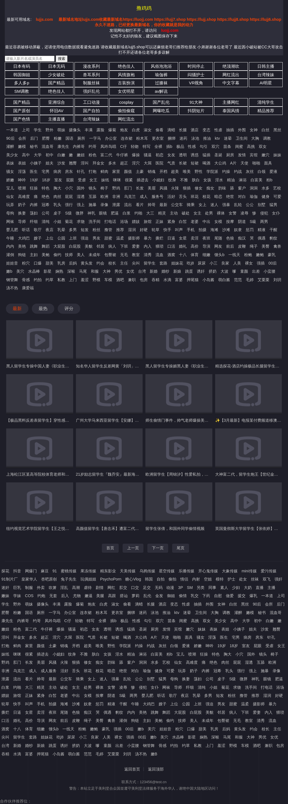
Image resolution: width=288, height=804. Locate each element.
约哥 (92, 146)
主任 (124, 263)
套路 (163, 263)
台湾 (142, 271)
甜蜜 (108, 238)
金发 (159, 595)
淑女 (148, 130)
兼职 (132, 279)
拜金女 (98, 163)
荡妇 (34, 213)
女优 (130, 271)
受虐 (82, 180)
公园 (61, 238)
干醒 (273, 229)
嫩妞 (81, 155)
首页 (110, 548)
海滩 (214, 229)
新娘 (177, 271)
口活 (171, 246)
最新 (163, 204)
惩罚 (250, 229)
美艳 (22, 246)
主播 (271, 587)
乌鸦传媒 (147, 571)
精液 (262, 229)
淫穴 (136, 163)
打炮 (92, 171)
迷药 (183, 138)
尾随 (218, 238)
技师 (69, 254)
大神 (107, 271)
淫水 (219, 180)
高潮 (76, 587)
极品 (180, 146)
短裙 (195, 163)
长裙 (183, 163)
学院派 (212, 171)
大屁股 (59, 246)
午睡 (10, 238)
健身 (265, 196)
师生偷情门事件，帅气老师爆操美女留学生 (182, 420)
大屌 (148, 163)
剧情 (100, 587)
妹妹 (277, 155)
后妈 (73, 263)
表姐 (22, 163)
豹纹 (273, 238)
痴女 (210, 188)
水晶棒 (34, 271)
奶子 (22, 204)
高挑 (251, 146)
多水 (112, 163)
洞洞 (254, 188)
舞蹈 (46, 246)
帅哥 (152, 204)
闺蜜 (239, 146)
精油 (231, 180)
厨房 (230, 155)
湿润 (132, 229)
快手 (167, 229)
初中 (49, 155)
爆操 (136, 155)
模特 (220, 579)
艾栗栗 (263, 279)
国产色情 (21, 119)
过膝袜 (161, 82)
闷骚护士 (196, 74)
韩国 (149, 579)
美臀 (265, 246)
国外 (81, 188)
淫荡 (22, 171)
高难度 (24, 196)
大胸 (255, 138)
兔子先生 (68, 579)
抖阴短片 (196, 110)
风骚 (163, 188)
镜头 (92, 188)
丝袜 (255, 579)
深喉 (71, 271)
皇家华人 (29, 579)
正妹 (159, 221)
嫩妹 (5, 595)
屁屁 (69, 196)
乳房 (61, 263)
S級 (253, 221)
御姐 (171, 595)
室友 (58, 180)
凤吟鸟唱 (108, 146)
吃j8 (190, 263)
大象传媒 (230, 571)
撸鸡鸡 (144, 8)
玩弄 (10, 204)
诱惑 (195, 155)
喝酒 (206, 163)
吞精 (155, 279)
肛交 (123, 587)
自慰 (218, 595)
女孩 (207, 180)
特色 (46, 188)
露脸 (100, 130)
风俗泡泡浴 (161, 66)
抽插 (230, 130)
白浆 (126, 213)
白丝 (265, 130)
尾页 (180, 548)
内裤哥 (79, 146)
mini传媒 (249, 571)
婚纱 (165, 271)
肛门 (128, 188)
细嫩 (206, 254)
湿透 (81, 196)
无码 (159, 587)
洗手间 (94, 221)
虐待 (88, 587)
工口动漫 (91, 102)
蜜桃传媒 (68, 571)
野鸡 (116, 188)
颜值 (128, 171)
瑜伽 (254, 196)
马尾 (83, 271)
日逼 (171, 238)
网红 (111, 587)
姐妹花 (177, 263)
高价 (195, 246)
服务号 (157, 196)
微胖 (80, 213)
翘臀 (73, 163)
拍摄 (202, 229)
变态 (206, 130)
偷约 (57, 254)
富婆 (179, 279)
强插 (261, 263)
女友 (171, 155)
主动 (174, 213)
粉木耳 (142, 138)
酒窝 (171, 254)
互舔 (92, 196)
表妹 (10, 163)
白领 (262, 171)
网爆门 (31, 571)
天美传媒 (128, 571)
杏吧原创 (49, 579)
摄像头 (75, 130)
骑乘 (191, 204)
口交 (135, 587)
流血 (159, 254)
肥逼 (115, 213)
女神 (254, 130)
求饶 (81, 221)
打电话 (110, 221)
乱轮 (238, 204)
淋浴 (243, 180)
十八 (183, 254)
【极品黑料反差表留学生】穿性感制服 (39, 420)
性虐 (218, 130)
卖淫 (195, 238)
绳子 (254, 246)
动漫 (170, 587)
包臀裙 (110, 254)
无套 (53, 595)
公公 (250, 204)
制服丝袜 (91, 82)
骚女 (10, 171)
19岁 (34, 180)
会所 (22, 138)
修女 (198, 188)
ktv (217, 138)
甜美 (49, 263)
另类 (200, 587)
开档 (163, 171)
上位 (49, 238)
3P (180, 587)
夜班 (206, 238)
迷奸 (5, 587)
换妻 (22, 213)
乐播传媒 (186, 571)
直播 (260, 587)
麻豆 (45, 571)
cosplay (126, 102)
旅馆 (148, 221)
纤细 (34, 221)
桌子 (57, 213)
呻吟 (22, 180)
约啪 (138, 213)
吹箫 (53, 587)
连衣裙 (126, 138)
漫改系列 (91, 66)
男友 (96, 238)
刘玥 (277, 279)
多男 (73, 229)
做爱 (230, 595)
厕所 (81, 138)
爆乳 (253, 595)
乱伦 (147, 595)
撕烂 (159, 238)
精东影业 (108, 571)
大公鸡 (220, 163)
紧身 (171, 221)
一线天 (234, 254)
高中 (26, 155)
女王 (93, 180)
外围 (242, 130)
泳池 (195, 138)
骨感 (26, 279)
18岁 (46, 180)
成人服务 (49, 671)
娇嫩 (10, 180)
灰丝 (250, 171)
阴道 (242, 221)
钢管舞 (12, 279)
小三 (213, 263)
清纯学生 (265, 102)
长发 (140, 188)
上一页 (133, 548)
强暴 (226, 204)
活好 (171, 196)
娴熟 (59, 271)
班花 (195, 196)
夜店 (49, 229)
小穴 (69, 188)
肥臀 (46, 138)
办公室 (111, 138)
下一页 (158, 548)
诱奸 (201, 271)
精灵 (162, 213)
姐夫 (49, 163)
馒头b (219, 254)
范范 (238, 279)
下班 (124, 246)
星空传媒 (167, 571)
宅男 (46, 171)
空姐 (208, 579)
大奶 (248, 587)
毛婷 (250, 279)
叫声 (179, 229)
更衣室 (158, 138)
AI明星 (266, 82)
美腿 (100, 595)
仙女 (10, 196)
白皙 (183, 221)
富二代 (106, 155)
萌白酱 (224, 279)
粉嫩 (58, 138)
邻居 (100, 246)
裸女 (249, 263)
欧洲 (104, 196)
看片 (140, 204)
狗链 (22, 254)
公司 (46, 213)
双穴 (215, 146)
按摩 (230, 221)
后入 (65, 595)
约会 (100, 263)
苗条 (227, 146)
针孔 (81, 171)
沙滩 (226, 229)
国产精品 (56, 82)
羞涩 (85, 279)
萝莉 (136, 595)
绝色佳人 (126, 66)
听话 (26, 229)
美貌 (89, 246)
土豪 (140, 171)
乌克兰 (130, 196)
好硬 (144, 229)
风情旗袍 (126, 74)
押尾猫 (193, 279)
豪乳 (272, 254)
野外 (49, 130)
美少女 (12, 155)
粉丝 (96, 229)
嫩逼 (89, 595)
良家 (225, 263)
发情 (242, 155)
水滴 (167, 279)
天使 (244, 163)
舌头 (183, 196)
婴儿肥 (12, 229)
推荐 (120, 229)
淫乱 (64, 587)
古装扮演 (126, 82)
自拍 (161, 579)
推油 (207, 138)
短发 (85, 229)
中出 (206, 221)
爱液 (273, 171)
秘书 (34, 146)
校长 (112, 263)
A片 (233, 163)
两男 (264, 221)
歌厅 (38, 229)
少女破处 (56, 74)
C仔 (123, 146)
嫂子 (38, 238)
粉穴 (26, 263)
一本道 (12, 130)
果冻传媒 (88, 571)
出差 (256, 271)
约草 (49, 279)
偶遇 (262, 238)
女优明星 (126, 91)
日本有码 (21, 66)
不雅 (184, 180)
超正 (124, 163)
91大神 (196, 102)
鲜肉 (104, 171)
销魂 (152, 171)
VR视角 (196, 82)
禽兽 (277, 246)
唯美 (187, 171)
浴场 (124, 221)
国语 (69, 138)
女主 (197, 213)
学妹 (17, 595)
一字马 (95, 138)
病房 (57, 171)
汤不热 (12, 288)
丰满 (89, 130)
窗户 (242, 188)
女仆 (276, 213)
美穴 (20, 271)
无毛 (124, 254)
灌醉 (10, 146)
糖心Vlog (133, 579)
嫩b (9, 271)
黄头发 (87, 263)
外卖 (41, 587)
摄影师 (134, 238)
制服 (29, 587)
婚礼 (183, 246)
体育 (195, 254)
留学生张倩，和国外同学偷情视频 (174, 528)
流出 (128, 204)
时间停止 (196, 66)
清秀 (148, 254)
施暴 (92, 204)
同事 (212, 587)
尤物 (77, 595)
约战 (238, 171)
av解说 (161, 91)
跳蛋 (189, 271)
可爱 (277, 196)
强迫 (85, 238)
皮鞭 (242, 246)
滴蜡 (171, 130)
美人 (81, 254)
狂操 (34, 188)
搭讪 (124, 595)
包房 (144, 279)
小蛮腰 (269, 271)
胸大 (57, 188)
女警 (233, 213)
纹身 (172, 180)
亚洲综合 (56, 102)
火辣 (175, 188)
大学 (38, 155)
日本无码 (56, 66)
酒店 (195, 130)
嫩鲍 (260, 254)
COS (29, 595)
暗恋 (218, 196)
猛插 (206, 155)
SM (190, 587)
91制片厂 (9, 579)
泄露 (116, 204)
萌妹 (61, 130)
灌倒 (10, 254)
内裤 (34, 204)
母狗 (10, 213)
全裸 (158, 146)
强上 (81, 204)
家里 (116, 171)
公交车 (177, 204)
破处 (186, 213)
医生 (34, 171)
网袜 (10, 221)
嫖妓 (136, 221)
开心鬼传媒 (208, 571)
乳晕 (61, 229)
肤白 (196, 180)
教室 (136, 254)
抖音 (17, 571)
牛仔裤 (122, 155)
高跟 (112, 595)
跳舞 (34, 246)
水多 (265, 188)
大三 (150, 213)
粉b (269, 180)
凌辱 (244, 213)
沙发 (61, 163)
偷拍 (172, 579)
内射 (196, 579)
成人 (144, 196)
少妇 (236, 587)
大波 (224, 271)
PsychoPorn (110, 579)
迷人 (214, 204)
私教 (61, 279)
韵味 (222, 188)
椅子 (104, 188)
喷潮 (22, 188)
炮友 (124, 130)
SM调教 (21, 91)
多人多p (21, 82)
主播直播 (56, 119)
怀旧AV (57, 110)
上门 (73, 279)
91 (55, 571)
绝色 (46, 196)
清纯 (46, 221)
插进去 (142, 180)
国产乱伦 (161, 102)
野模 (96, 279)
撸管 (108, 229)
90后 (10, 138)
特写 (146, 146)
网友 (218, 246)
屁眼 (70, 180)
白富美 (256, 180)
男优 (118, 271)
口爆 (38, 263)
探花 (5, 571)
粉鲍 (248, 254)
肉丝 (57, 196)
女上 (202, 204)
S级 (68, 213)
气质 (171, 163)
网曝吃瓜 (161, 110)
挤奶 (213, 271)
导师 (22, 221)
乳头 (57, 204)
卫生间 (242, 138)
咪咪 (117, 180)
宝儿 (10, 188)
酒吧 (120, 279)
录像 (104, 204)
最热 (43, 308)
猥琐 (159, 246)
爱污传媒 (268, 571)
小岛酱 (208, 279)
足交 (147, 587)
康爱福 (28, 288)
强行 (69, 204)
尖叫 (136, 263)
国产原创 (21, 110)
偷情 (183, 595)
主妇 (34, 254)
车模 (108, 279)
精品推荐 (265, 110)
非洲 (116, 196)
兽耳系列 (91, 74)
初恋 (159, 155)
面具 (268, 163)
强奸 (278, 579)
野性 (198, 171)
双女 (263, 146)
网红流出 (230, 74)
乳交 (195, 595)
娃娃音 (12, 263)
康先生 (63, 146)
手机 (191, 229)
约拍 (38, 279)
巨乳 (17, 587)
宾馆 (254, 155)
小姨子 (36, 163)
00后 (273, 263)
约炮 (41, 595)
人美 (237, 263)
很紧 (129, 180)
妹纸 (105, 180)
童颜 (244, 271)
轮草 (155, 229)
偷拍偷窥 (126, 110)
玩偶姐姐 (88, 579)
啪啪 (256, 163)
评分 (68, 308)
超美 (175, 171)
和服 (95, 271)
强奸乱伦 (91, 91)
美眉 (152, 188)
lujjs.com (44, 19)
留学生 (150, 263)
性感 (192, 146)
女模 (218, 221)
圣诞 (218, 155)
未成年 (94, 254)
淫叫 (85, 163)
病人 (112, 246)
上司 (26, 130)
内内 (10, 246)
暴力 (148, 238)
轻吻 (135, 146)
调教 (267, 138)
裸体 (221, 213)
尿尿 (202, 263)
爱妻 (136, 246)
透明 (183, 155)
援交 (242, 595)
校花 (206, 196)
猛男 (273, 204)
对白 (242, 196)
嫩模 (22, 146)
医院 (159, 163)
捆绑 (172, 138)
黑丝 (277, 130)
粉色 (92, 155)
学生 (38, 130)
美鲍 (46, 254)
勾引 (204, 146)
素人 (224, 587)
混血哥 (47, 146)
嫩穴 (265, 155)
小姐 (57, 221)
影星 (47, 271)
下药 (206, 595)
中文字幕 (230, 82)
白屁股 (75, 246)
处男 (209, 213)
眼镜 (103, 213)
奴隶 (238, 229)
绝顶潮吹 (230, 66)
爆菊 (112, 130)
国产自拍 (91, 110)
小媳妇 (158, 180)
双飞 (267, 579)
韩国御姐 (21, 74)
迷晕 (228, 138)
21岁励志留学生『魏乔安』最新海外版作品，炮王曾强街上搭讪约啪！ (137, 474)
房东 (69, 171)
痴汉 (242, 238)
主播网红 (230, 102)
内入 (148, 246)
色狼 (230, 238)
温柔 (120, 238)
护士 (231, 579)
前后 (230, 246)
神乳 (91, 213)
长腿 (183, 130)
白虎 (136, 130)
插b (169, 146)
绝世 (230, 196)
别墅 (262, 204)
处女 (243, 579)
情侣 (184, 579)
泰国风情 (230, 110)
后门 (34, 138)
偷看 (159, 130)
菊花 (69, 221)
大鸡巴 (24, 238)
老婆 (195, 221)
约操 (226, 171)
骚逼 (148, 155)
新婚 (154, 271)
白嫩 (61, 155)
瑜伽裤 (161, 74)
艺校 (277, 188)
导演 (206, 246)
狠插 (187, 188)
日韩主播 (265, 66)
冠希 (46, 204)
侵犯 (264, 213)
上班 (73, 238)
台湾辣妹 (265, 74)
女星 (183, 238)
